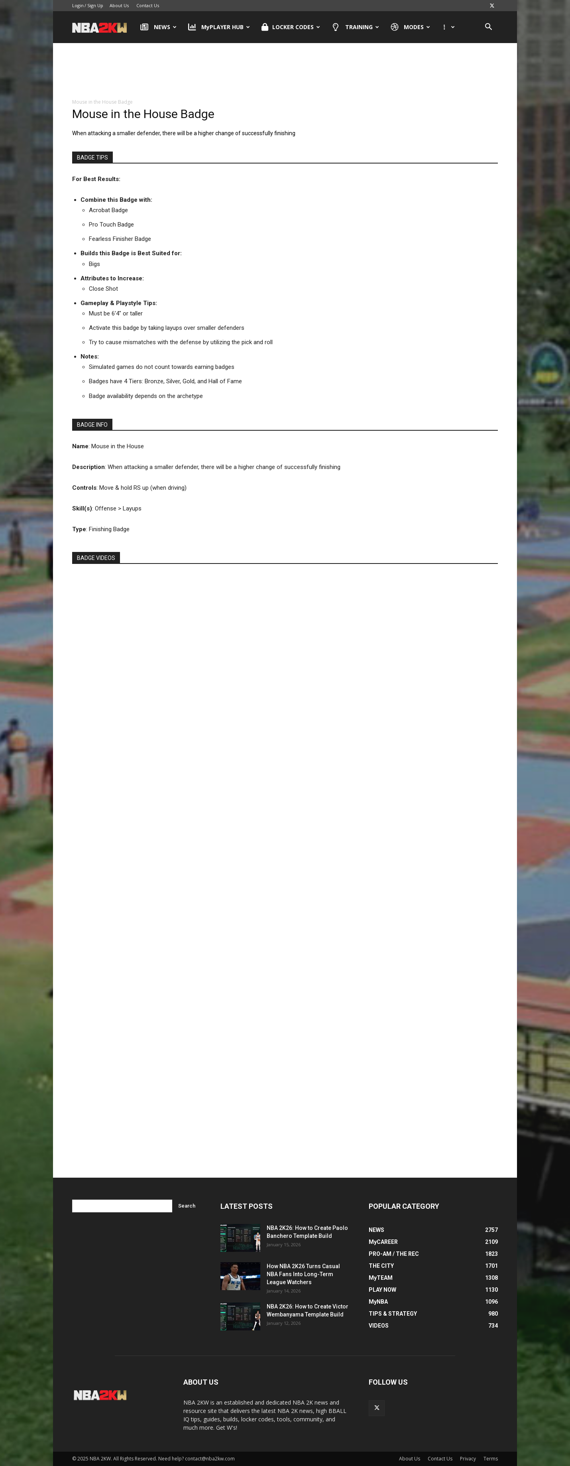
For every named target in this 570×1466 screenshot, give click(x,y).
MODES (410, 27)
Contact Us (147, 5)
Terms (491, 1458)
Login (78, 5)
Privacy (468, 1458)
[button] (488, 28)
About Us (119, 5)
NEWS (158, 27)
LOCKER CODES (290, 27)
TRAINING (355, 27)
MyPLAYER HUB (219, 27)
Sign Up (95, 5)
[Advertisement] (285, 67)
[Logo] (103, 27)
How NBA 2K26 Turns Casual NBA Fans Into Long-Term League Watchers (303, 1274)
